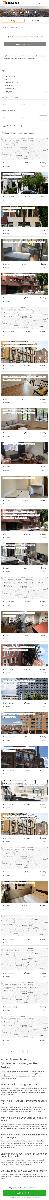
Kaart (35, 21)
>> (25, 1051)
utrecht (18, 1059)
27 (20, 1051)
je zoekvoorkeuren (19, 37)
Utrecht (21, 27)
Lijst (13, 21)
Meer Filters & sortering (14, 126)
